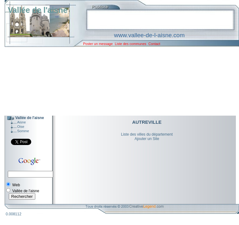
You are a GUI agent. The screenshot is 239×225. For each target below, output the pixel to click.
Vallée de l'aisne (37, 10)
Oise (20, 126)
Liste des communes (130, 44)
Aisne (21, 122)
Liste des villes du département (146, 134)
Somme (23, 131)
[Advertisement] (117, 81)
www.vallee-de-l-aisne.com (149, 35)
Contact (154, 44)
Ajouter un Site (147, 139)
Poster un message (98, 44)
